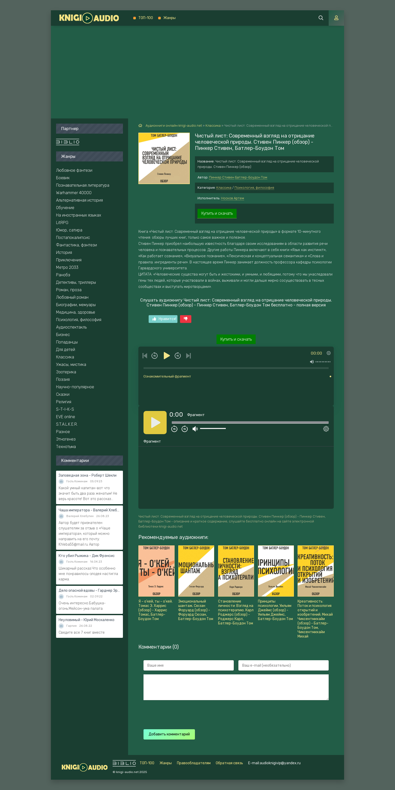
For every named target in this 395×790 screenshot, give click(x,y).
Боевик (63, 177)
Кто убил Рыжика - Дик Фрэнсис (87, 556)
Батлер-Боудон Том (251, 177)
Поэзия (63, 379)
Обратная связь (229, 763)
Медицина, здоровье (75, 312)
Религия (63, 401)
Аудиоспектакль (71, 327)
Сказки (62, 394)
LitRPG (62, 222)
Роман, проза (69, 289)
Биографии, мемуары (76, 304)
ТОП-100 (145, 18)
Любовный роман (72, 297)
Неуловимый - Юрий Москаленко (86, 620)
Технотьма (66, 446)
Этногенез (66, 439)
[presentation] (234, 714)
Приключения (69, 259)
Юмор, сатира (69, 230)
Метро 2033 (67, 267)
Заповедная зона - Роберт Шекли (87, 475)
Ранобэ (63, 274)
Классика (223, 188)
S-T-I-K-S (65, 409)
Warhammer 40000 (74, 192)
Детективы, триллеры (76, 282)
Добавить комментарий (169, 734)
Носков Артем (232, 198)
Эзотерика (66, 372)
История (64, 252)
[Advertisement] (197, 64)
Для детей (65, 349)
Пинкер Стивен (221, 177)
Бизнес (63, 334)
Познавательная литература (82, 185)
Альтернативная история (79, 200)
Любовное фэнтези (74, 170)
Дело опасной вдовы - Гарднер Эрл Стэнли (89, 590)
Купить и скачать (217, 213)
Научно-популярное (75, 386)
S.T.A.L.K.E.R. (67, 424)
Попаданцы (67, 342)
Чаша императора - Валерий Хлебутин (89, 510)
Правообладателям (194, 763)
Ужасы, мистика (71, 364)
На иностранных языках (78, 215)
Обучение (65, 207)
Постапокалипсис (73, 237)
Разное (63, 431)
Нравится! (164, 319)
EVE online (65, 416)
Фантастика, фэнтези (76, 245)
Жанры (169, 18)
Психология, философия (254, 188)
